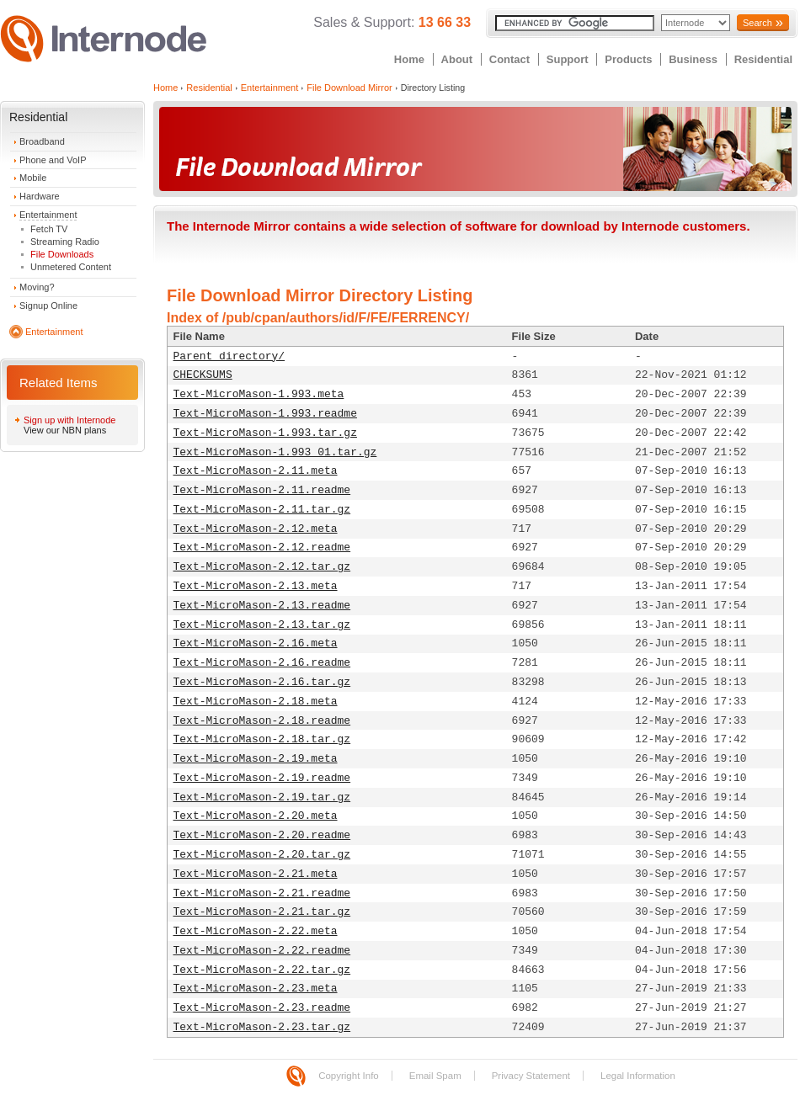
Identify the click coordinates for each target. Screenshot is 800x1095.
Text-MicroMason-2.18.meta (255, 701)
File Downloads (61, 254)
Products (628, 59)
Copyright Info (348, 1076)
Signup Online (48, 305)
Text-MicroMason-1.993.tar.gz (265, 433)
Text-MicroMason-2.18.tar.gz (262, 739)
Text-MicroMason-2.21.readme (262, 893)
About (457, 59)
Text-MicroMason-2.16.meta (255, 643)
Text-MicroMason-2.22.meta (255, 931)
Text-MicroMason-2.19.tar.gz (262, 797)
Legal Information (637, 1076)
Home (409, 59)
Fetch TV (48, 229)
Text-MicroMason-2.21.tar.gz (262, 912)
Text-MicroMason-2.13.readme (262, 605)
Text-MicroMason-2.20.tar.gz (262, 854)
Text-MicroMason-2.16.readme (262, 662)
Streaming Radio (64, 242)
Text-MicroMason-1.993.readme (265, 413)
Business (693, 59)
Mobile (32, 178)
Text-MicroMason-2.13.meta (255, 586)
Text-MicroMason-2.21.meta (255, 874)
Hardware (39, 196)
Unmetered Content (70, 267)
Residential (763, 59)
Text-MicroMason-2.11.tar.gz (262, 509)
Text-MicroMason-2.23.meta (255, 988)
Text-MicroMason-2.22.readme (262, 950)
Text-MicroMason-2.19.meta (255, 758)
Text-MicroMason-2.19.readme (262, 778)
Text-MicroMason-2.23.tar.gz (262, 1027)
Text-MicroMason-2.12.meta (255, 529)
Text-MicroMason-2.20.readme (262, 835)
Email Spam (435, 1076)
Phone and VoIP (53, 160)
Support (568, 59)
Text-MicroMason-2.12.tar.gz (262, 567)
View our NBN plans (65, 430)
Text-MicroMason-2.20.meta (255, 816)
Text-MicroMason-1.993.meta (258, 394)
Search (757, 23)
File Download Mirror (349, 87)
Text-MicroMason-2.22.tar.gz (262, 970)
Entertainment (48, 215)
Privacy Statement (531, 1076)
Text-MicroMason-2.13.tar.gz (262, 625)
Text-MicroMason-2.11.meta (255, 471)
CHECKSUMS (202, 375)
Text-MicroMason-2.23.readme (262, 1008)
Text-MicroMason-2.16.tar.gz (262, 682)
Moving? (37, 287)
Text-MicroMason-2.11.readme (262, 490)
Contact (509, 59)
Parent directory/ (229, 356)
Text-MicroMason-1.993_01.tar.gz (275, 452)
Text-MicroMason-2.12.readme (262, 547)
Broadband (42, 141)
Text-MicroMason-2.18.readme (262, 721)
